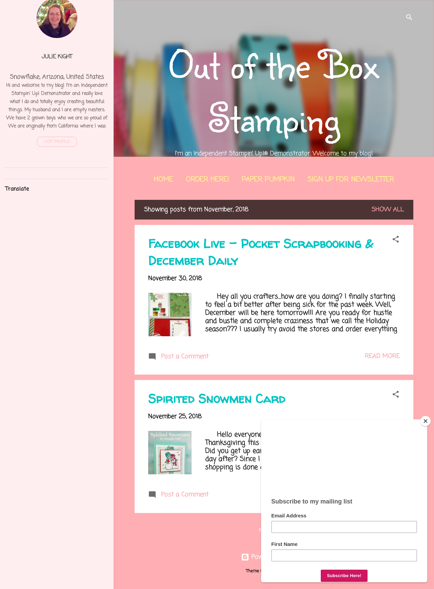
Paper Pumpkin (268, 179)
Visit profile (57, 142)
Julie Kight (57, 57)
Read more (382, 356)
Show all (388, 209)
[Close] (425, 421)
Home (163, 179)
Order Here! (207, 179)
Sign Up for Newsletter (351, 179)
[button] (396, 240)
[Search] (409, 18)
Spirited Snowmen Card (216, 398)
